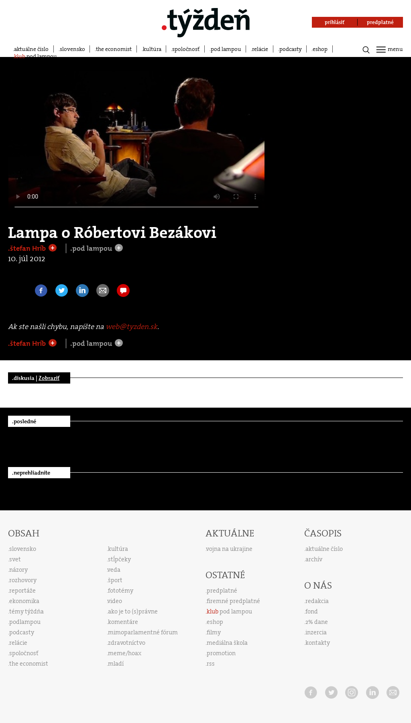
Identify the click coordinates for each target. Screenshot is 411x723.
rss (211, 664)
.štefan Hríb (27, 248)
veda (114, 570)
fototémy (120, 591)
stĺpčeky (119, 559)
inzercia (316, 632)
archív (313, 559)
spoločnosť (185, 49)
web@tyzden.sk (131, 326)
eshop (320, 49)
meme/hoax (124, 653)
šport (115, 580)
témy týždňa (26, 611)
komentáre (123, 622)
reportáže (22, 591)
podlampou (25, 622)
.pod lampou (92, 248)
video (115, 601)
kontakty (317, 643)
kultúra (152, 49)
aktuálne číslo (31, 49)
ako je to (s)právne (133, 611)
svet (15, 559)
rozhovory (23, 580)
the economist (114, 49)
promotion (221, 653)
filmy (214, 632)
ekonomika (24, 601)
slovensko (72, 49)
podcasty (290, 49)
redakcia (317, 601)
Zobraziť (49, 378)
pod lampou (226, 49)
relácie (260, 49)
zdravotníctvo (126, 643)
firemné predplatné (233, 601)
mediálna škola (227, 643)
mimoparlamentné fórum (143, 632)
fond (311, 611)
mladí (116, 664)
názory (18, 570)
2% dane (316, 622)
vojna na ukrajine (229, 549)
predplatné (222, 591)
